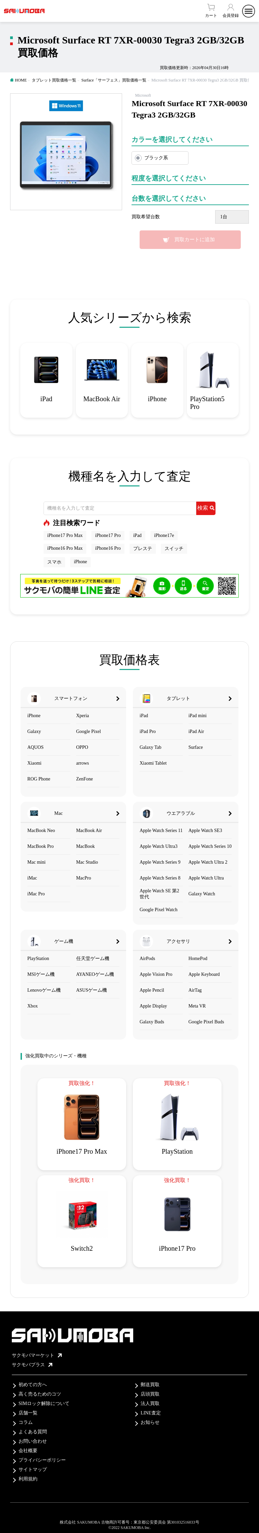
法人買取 (150, 1403)
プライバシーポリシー (42, 1460)
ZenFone (84, 778)
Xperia (82, 715)
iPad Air (196, 731)
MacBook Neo (41, 830)
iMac (32, 878)
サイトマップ (33, 1469)
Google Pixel (88, 731)
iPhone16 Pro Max (65, 548)
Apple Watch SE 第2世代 (159, 893)
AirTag (195, 990)
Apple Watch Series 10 (210, 846)
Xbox (32, 1006)
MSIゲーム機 (41, 974)
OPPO (82, 747)
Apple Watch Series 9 (160, 862)
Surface (196, 747)
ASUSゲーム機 (91, 990)
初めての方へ (33, 1384)
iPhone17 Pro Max (65, 535)
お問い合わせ (33, 1441)
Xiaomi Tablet (153, 763)
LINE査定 (151, 1412)
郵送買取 (150, 1384)
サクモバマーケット (37, 1355)
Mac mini (36, 862)
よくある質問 (33, 1431)
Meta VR (197, 1006)
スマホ (54, 562)
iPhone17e (164, 535)
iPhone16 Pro (108, 548)
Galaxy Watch (202, 893)
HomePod (198, 958)
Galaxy (34, 731)
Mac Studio (87, 862)
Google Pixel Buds (206, 1021)
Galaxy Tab (150, 747)
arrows (82, 763)
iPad (137, 535)
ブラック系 (156, 157)
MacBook (85, 846)
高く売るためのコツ (40, 1394)
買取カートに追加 (194, 239)
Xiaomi (34, 763)
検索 (205, 508)
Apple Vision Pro (156, 974)
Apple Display (153, 1006)
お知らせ (150, 1422)
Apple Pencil (152, 990)
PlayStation (38, 958)
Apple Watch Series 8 (160, 878)
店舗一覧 (28, 1412)
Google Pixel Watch (158, 909)
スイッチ (174, 548)
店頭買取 (150, 1394)
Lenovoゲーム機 (44, 990)
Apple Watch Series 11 (161, 830)
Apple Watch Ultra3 (158, 846)
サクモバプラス (32, 1364)
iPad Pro (148, 731)
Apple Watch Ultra (206, 878)
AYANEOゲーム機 (95, 974)
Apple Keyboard (204, 974)
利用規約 (28, 1478)
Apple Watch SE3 (205, 830)
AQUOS (35, 747)
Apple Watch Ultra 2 (208, 862)
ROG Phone (38, 778)
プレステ (142, 548)
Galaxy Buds (152, 1021)
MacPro (83, 878)
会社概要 (28, 1450)
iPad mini (198, 715)
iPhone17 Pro (108, 535)
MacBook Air (89, 830)
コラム (26, 1422)
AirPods (147, 958)
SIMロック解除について (44, 1403)
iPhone (80, 561)
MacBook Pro (40, 846)
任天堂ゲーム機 (92, 958)
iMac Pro (36, 893)
